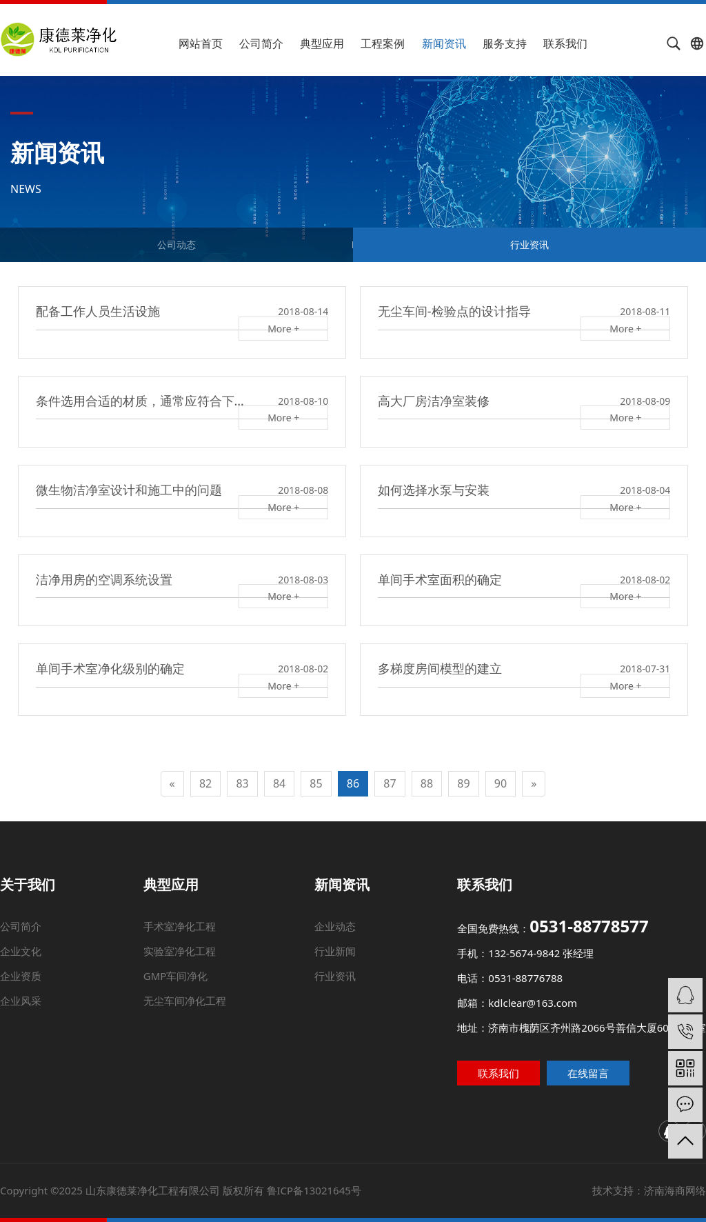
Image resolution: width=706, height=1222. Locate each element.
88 (427, 783)
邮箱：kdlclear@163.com (514, 1005)
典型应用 (322, 43)
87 (389, 783)
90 (500, 783)
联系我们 (565, 43)
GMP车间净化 (185, 982)
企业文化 (49, 962)
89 (463, 783)
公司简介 (261, 43)
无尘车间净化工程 (188, 1002)
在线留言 (605, 1072)
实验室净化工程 (194, 962)
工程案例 (383, 43)
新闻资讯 (444, 43)
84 (279, 783)
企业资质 (39, 982)
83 (242, 783)
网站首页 (201, 43)
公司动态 (176, 244)
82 (205, 783)
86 (353, 783)
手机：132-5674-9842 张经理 (511, 963)
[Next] (533, 784)
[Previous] (172, 784)
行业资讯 (529, 244)
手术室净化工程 (198, 943)
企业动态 (337, 943)
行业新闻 (336, 962)
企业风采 (30, 1002)
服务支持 (505, 43)
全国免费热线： (531, 942)
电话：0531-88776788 (502, 983)
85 (316, 783)
